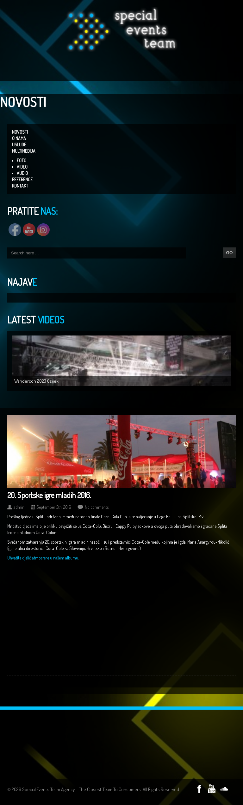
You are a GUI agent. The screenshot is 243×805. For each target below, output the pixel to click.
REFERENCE (22, 179)
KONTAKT (20, 185)
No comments (97, 507)
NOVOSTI (20, 132)
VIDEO (22, 166)
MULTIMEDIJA (23, 151)
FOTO (21, 160)
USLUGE (19, 144)
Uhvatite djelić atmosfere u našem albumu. (43, 557)
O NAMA (19, 138)
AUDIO (22, 173)
